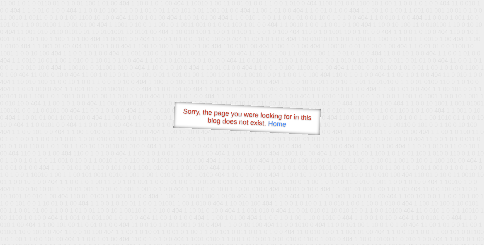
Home (277, 123)
